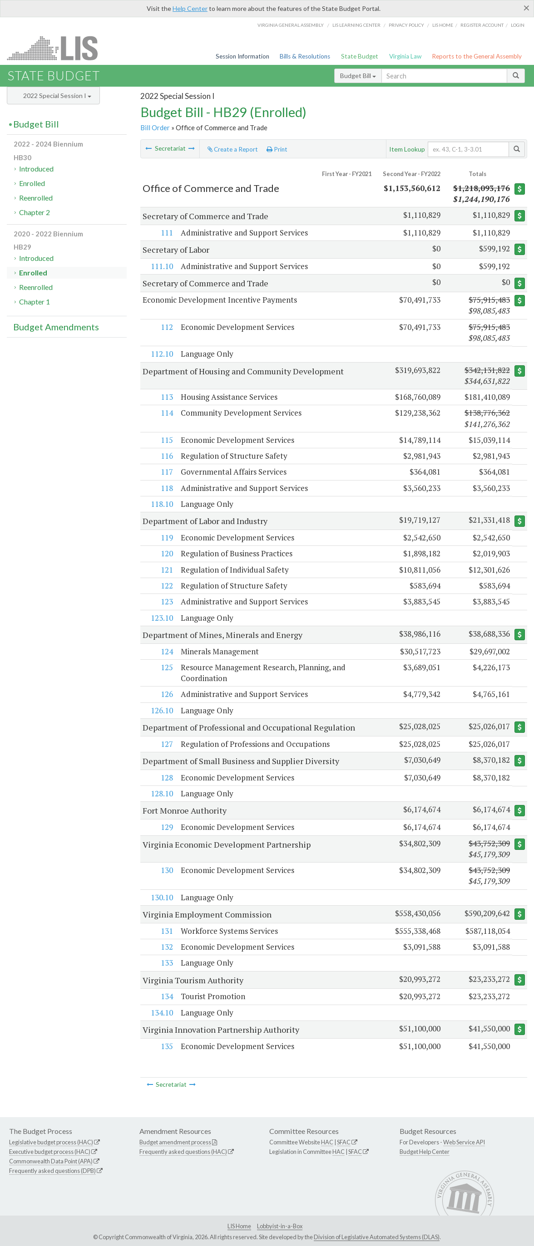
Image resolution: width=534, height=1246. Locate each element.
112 (167, 327)
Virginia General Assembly (290, 25)
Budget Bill (358, 75)
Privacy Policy (406, 25)
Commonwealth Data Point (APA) (51, 1161)
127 (167, 744)
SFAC (344, 1142)
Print (277, 149)
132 (167, 947)
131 (167, 931)
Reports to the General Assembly (477, 56)
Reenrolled (36, 197)
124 (167, 651)
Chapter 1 (34, 301)
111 (167, 232)
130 (167, 870)
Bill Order (155, 127)
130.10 (162, 897)
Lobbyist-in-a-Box (279, 1226)
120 (167, 553)
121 (167, 569)
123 (167, 601)
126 (167, 694)
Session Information (242, 56)
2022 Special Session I (57, 95)
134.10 (162, 1012)
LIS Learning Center (356, 25)
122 (167, 585)
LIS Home (239, 1226)
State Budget (359, 56)
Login (517, 25)
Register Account (482, 25)
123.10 (162, 618)
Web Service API (464, 1142)
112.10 (162, 353)
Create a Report (233, 149)
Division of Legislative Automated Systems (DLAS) (377, 1237)
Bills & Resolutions (305, 56)
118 (167, 488)
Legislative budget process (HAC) (51, 1142)
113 (167, 397)
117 (167, 471)
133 (167, 962)
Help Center (190, 8)
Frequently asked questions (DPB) (52, 1170)
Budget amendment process (175, 1142)
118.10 (162, 504)
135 (167, 1046)
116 (167, 456)
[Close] (526, 8)
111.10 (162, 266)
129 (167, 827)
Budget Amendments (56, 326)
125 (167, 667)
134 (167, 996)
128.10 (162, 793)
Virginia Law (405, 56)
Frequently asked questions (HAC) (183, 1151)
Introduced (36, 168)
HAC (327, 1142)
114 (167, 412)
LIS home (442, 25)
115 (167, 440)
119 (167, 537)
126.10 (162, 710)
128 (167, 777)
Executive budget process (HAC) (49, 1151)
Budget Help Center (425, 1151)
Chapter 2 (34, 212)
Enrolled (32, 183)
